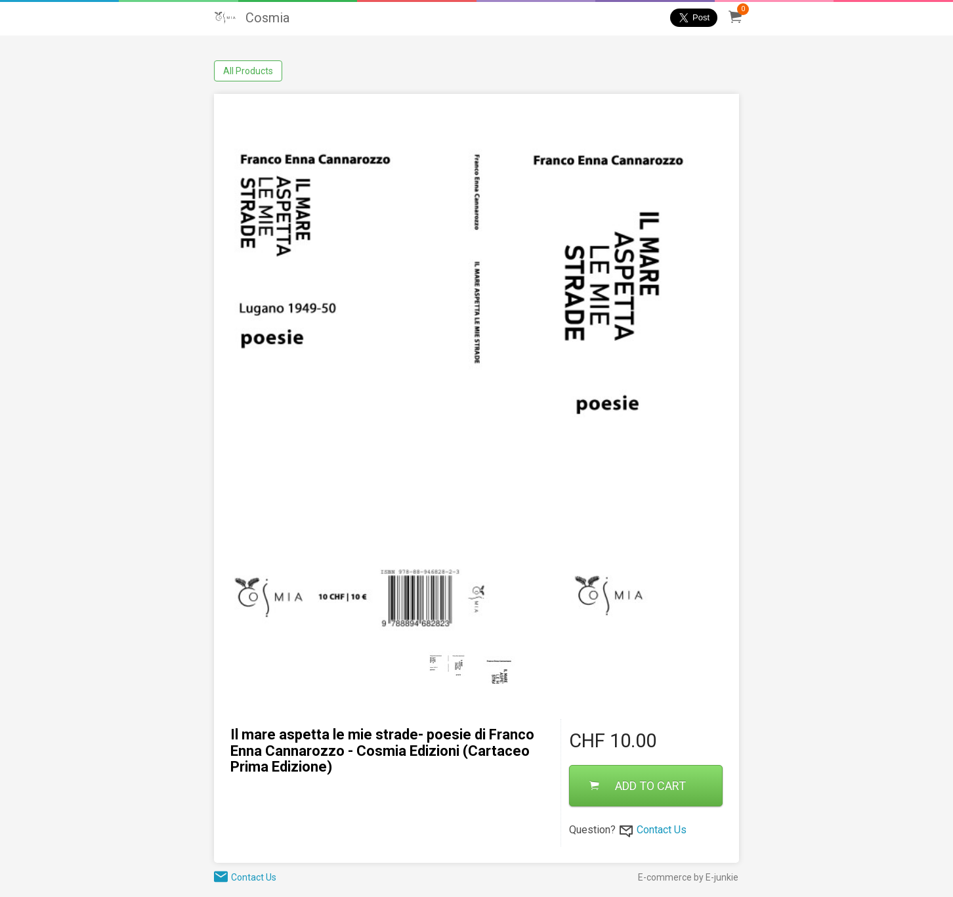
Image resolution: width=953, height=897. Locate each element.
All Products (248, 71)
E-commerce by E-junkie (688, 877)
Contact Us (662, 829)
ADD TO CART (637, 786)
